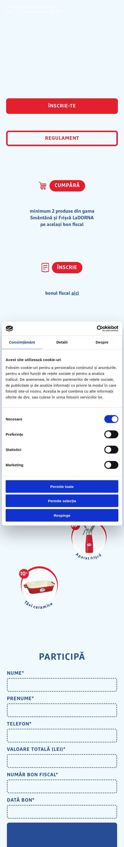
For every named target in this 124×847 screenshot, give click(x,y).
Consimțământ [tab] (22, 342)
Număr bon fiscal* (32, 774)
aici (75, 293)
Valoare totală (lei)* (36, 749)
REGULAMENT (62, 138)
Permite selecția (62, 501)
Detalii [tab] (62, 342)
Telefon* (19, 724)
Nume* (15, 673)
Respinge (62, 515)
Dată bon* (20, 800)
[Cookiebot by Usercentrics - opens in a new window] (96, 328)
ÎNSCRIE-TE (62, 106)
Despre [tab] (102, 342)
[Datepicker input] (62, 812)
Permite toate (62, 486)
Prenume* (20, 698)
